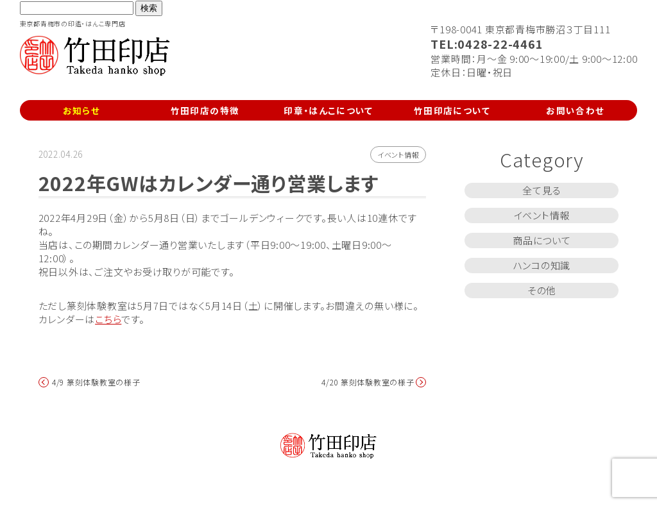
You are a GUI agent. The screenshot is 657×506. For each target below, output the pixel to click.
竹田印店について (452, 110)
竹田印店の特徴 (205, 110)
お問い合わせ (575, 110)
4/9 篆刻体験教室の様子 (96, 382)
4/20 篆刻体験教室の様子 (367, 382)
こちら (108, 319)
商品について (542, 240)
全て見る (541, 190)
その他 (541, 290)
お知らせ (81, 110)
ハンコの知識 (542, 265)
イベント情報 (398, 154)
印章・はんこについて (328, 110)
